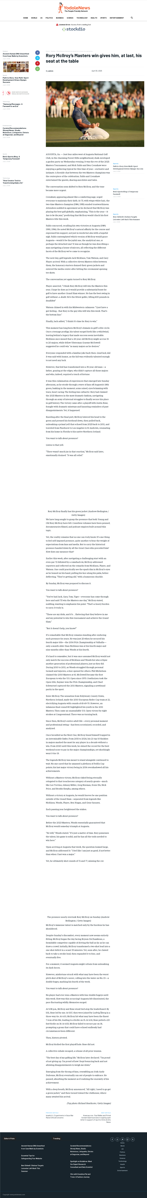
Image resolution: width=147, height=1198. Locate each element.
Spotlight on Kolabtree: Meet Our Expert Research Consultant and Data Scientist (81, 1164)
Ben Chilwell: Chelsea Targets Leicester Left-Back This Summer (32, 1168)
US (41, 18)
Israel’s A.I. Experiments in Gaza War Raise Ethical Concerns (59, 1116)
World (34, 18)
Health (94, 18)
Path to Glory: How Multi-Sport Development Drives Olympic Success (16, 80)
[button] (132, 18)
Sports (103, 18)
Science (70, 18)
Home (25, 18)
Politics (49, 18)
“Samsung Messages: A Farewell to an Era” (13, 105)
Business (60, 18)
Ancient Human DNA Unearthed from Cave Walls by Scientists (16, 55)
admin (50, 71)
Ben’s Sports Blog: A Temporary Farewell (11, 157)
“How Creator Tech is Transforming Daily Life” (13, 181)
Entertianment (117, 18)
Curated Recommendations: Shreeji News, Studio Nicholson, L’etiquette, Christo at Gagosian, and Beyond (16, 131)
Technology (82, 18)
